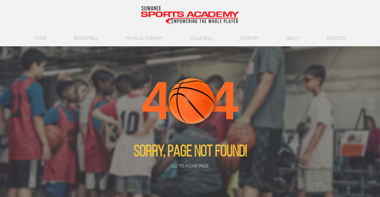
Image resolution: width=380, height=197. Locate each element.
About (293, 38)
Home (41, 38)
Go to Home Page (190, 166)
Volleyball (201, 38)
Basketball (86, 38)
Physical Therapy (144, 38)
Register (335, 38)
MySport (249, 38)
